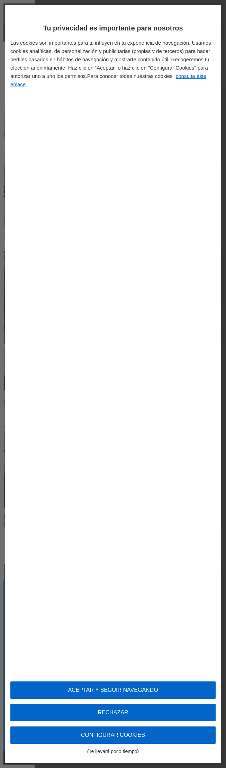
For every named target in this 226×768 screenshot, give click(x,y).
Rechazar (113, 712)
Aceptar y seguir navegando (113, 690)
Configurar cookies (113, 738)
